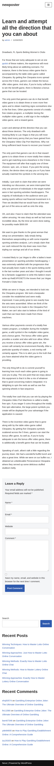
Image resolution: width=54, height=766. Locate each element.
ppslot (5, 63)
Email (8, 514)
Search (5, 618)
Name (8, 502)
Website (9, 526)
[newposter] (10, 5)
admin (7, 40)
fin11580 (6, 710)
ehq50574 (7, 700)
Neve (4, 763)
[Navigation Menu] (48, 4)
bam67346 (7, 720)
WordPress (26, 763)
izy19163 (6, 740)
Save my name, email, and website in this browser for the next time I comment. (25, 580)
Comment (10, 538)
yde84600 (7, 730)
